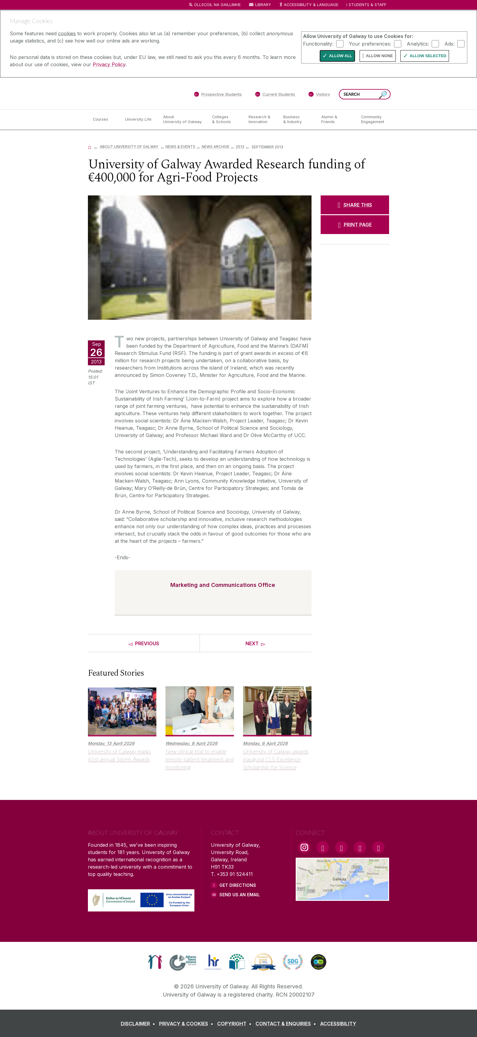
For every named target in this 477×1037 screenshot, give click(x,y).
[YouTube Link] (341, 847)
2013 (240, 146)
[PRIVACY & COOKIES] (187, 1023)
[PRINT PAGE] (355, 224)
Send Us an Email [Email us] (239, 894)
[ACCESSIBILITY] (338, 1023)
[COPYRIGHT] (235, 1023)
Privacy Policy (109, 64)
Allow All (340, 55)
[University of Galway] (132, 93)
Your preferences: (370, 43)
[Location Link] (342, 897)
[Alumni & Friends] (336, 119)
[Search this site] (383, 95)
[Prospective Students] (218, 95)
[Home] (90, 146)
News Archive (215, 146)
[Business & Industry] (297, 119)
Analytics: (418, 43)
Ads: (449, 43)
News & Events (180, 146)
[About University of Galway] (182, 119)
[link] (155, 962)
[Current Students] (275, 95)
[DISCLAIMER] (139, 1023)
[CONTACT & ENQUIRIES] (287, 1023)
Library (263, 4)
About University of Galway (129, 146)
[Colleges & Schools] (225, 119)
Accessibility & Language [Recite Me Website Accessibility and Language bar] (308, 5)
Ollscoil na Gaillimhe (217, 4)
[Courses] (104, 119)
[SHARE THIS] (355, 204)
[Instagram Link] (304, 847)
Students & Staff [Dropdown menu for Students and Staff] (367, 4)
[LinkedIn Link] (360, 847)
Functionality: (318, 43)
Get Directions (237, 885)
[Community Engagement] (372, 119)
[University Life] (139, 119)
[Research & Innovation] (261, 119)
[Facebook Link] (323, 847)
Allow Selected (428, 55)
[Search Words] (365, 94)
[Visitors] (319, 95)
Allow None (379, 55)
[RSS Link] (378, 847)
